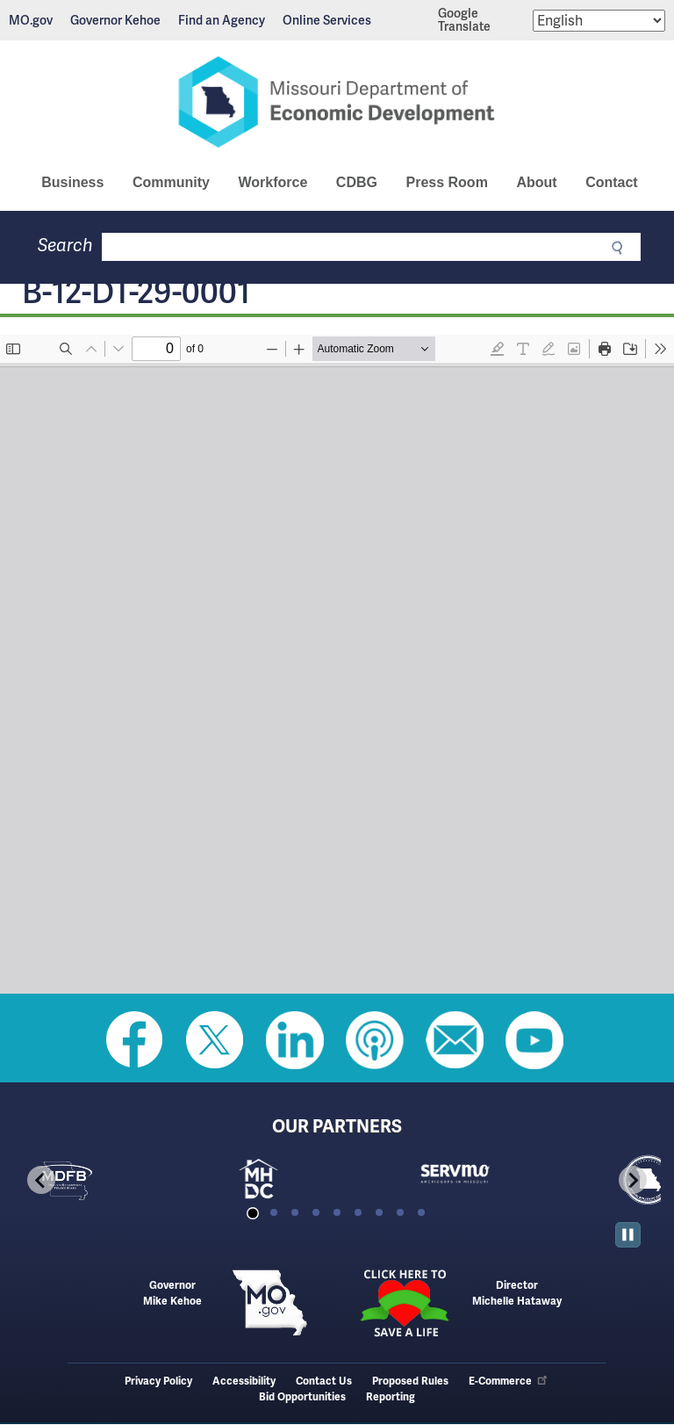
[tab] (252, 1213)
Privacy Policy (158, 1381)
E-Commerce (509, 1381)
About (536, 182)
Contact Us (324, 1381)
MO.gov (31, 20)
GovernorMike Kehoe (172, 1293)
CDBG (356, 182)
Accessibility (244, 1381)
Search (65, 246)
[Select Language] (599, 21)
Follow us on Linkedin (295, 1040)
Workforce (272, 182)
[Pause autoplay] (628, 1235)
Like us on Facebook (135, 1040)
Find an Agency (221, 20)
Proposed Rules (410, 1381)
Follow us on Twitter (215, 1040)
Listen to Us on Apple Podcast (375, 1040)
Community (171, 182)
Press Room (446, 182)
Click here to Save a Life (404, 1303)
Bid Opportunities (302, 1397)
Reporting (390, 1397)
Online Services (327, 20)
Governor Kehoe (115, 20)
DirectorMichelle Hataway (517, 1293)
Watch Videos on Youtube (534, 1040)
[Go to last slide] (41, 1180)
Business (72, 182)
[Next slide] (633, 1180)
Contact (611, 182)
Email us (455, 1040)
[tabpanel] (110, 1180)
